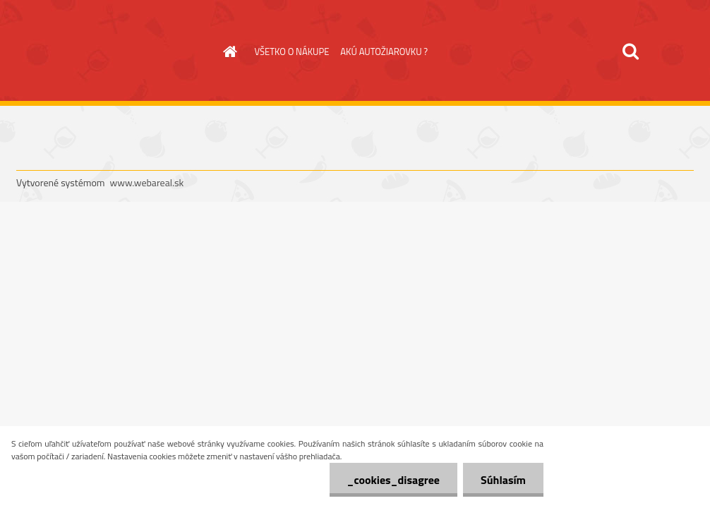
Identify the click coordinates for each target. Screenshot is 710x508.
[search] (630, 51)
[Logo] (113, 52)
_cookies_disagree (393, 479)
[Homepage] (228, 51)
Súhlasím (503, 479)
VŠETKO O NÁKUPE (292, 51)
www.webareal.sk (147, 182)
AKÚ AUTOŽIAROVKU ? (384, 51)
